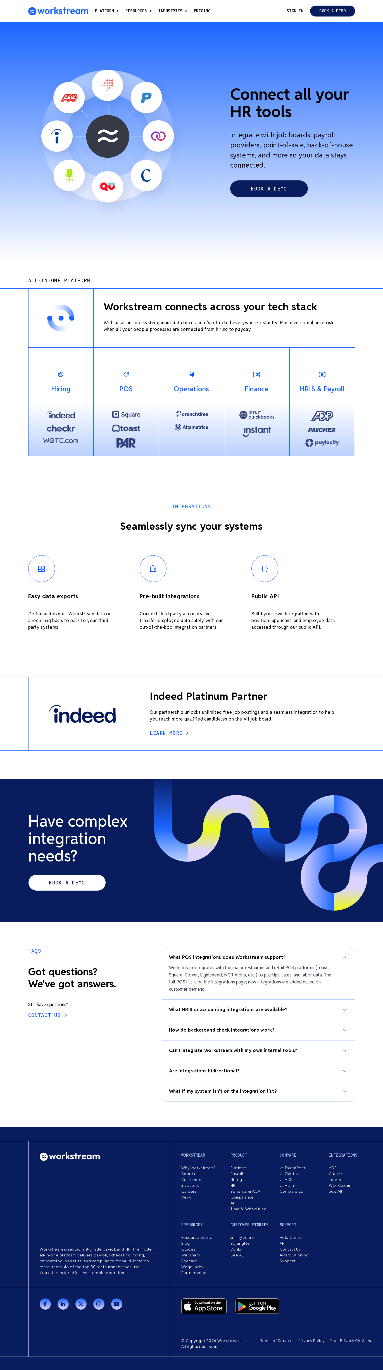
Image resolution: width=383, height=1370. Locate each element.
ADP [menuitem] (333, 1167)
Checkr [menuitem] (335, 1173)
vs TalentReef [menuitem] (293, 1167)
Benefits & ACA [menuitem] (245, 1191)
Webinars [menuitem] (190, 1255)
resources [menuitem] (138, 10)
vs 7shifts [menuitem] (289, 1173)
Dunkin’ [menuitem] (237, 1249)
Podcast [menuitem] (189, 1260)
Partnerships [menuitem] (193, 1272)
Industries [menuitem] (172, 10)
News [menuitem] (186, 1197)
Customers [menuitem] (192, 1179)
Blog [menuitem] (185, 1243)
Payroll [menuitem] (236, 1173)
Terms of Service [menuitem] (276, 1340)
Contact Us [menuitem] (290, 1249)
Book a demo (332, 10)
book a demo (269, 188)
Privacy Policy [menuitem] (311, 1340)
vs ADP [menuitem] (286, 1179)
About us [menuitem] (190, 1173)
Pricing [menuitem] (202, 10)
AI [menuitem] (232, 1203)
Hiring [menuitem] (236, 1179)
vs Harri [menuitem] (287, 1185)
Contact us (46, 1015)
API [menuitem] (283, 1243)
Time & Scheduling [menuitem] (248, 1208)
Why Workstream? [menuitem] (198, 1167)
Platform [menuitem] (107, 10)
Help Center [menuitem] (291, 1237)
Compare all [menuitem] (291, 1191)
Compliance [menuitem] (242, 1197)
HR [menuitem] (232, 1185)
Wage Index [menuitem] (193, 1266)
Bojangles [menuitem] (240, 1243)
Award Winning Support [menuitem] (294, 1258)
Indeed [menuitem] (336, 1179)
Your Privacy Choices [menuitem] (350, 1340)
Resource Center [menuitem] (197, 1237)
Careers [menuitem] (189, 1191)
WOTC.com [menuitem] (339, 1185)
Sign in (295, 10)
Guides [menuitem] (188, 1249)
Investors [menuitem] (190, 1185)
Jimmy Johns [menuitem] (242, 1237)
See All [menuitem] (335, 1191)
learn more (168, 733)
